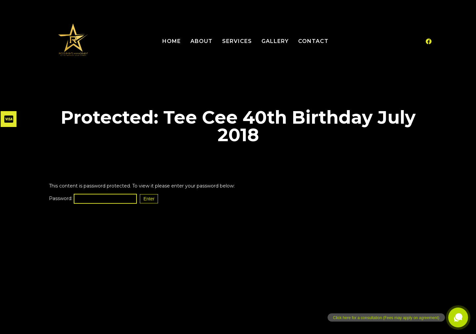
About (201, 41)
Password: (93, 198)
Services (237, 41)
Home (171, 41)
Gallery (275, 41)
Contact (313, 41)
